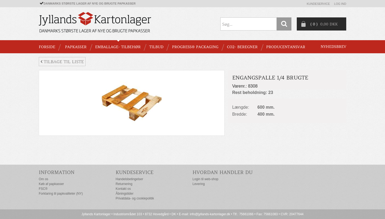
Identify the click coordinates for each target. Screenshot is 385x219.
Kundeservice (318, 3)
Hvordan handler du (222, 172)
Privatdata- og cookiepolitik (135, 198)
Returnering (124, 184)
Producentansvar (285, 46)
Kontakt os (123, 189)
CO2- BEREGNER (242, 46)
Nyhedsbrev (333, 46)
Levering (198, 184)
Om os (43, 179)
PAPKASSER (76, 46)
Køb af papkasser (51, 184)
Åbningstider (125, 193)
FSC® (43, 189)
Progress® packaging (195, 46)
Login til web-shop (205, 179)
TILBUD (156, 46)
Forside (47, 46)
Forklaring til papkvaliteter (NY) (61, 193)
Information (57, 172)
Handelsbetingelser (129, 179)
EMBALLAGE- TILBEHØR (118, 46)
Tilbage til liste (62, 61)
